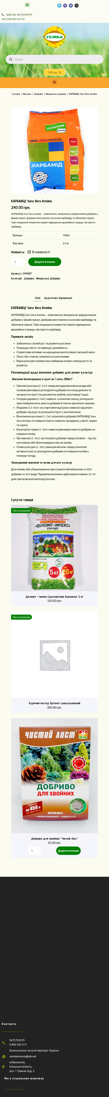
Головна (16, 94)
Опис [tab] (38, 298)
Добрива (38, 94)
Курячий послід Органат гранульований (54, 703)
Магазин (27, 94)
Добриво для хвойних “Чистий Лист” (54, 838)
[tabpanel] (54, 150)
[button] (27, 4)
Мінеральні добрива (56, 94)
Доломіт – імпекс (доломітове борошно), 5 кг (54, 596)
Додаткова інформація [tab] (58, 298)
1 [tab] (54, 188)
